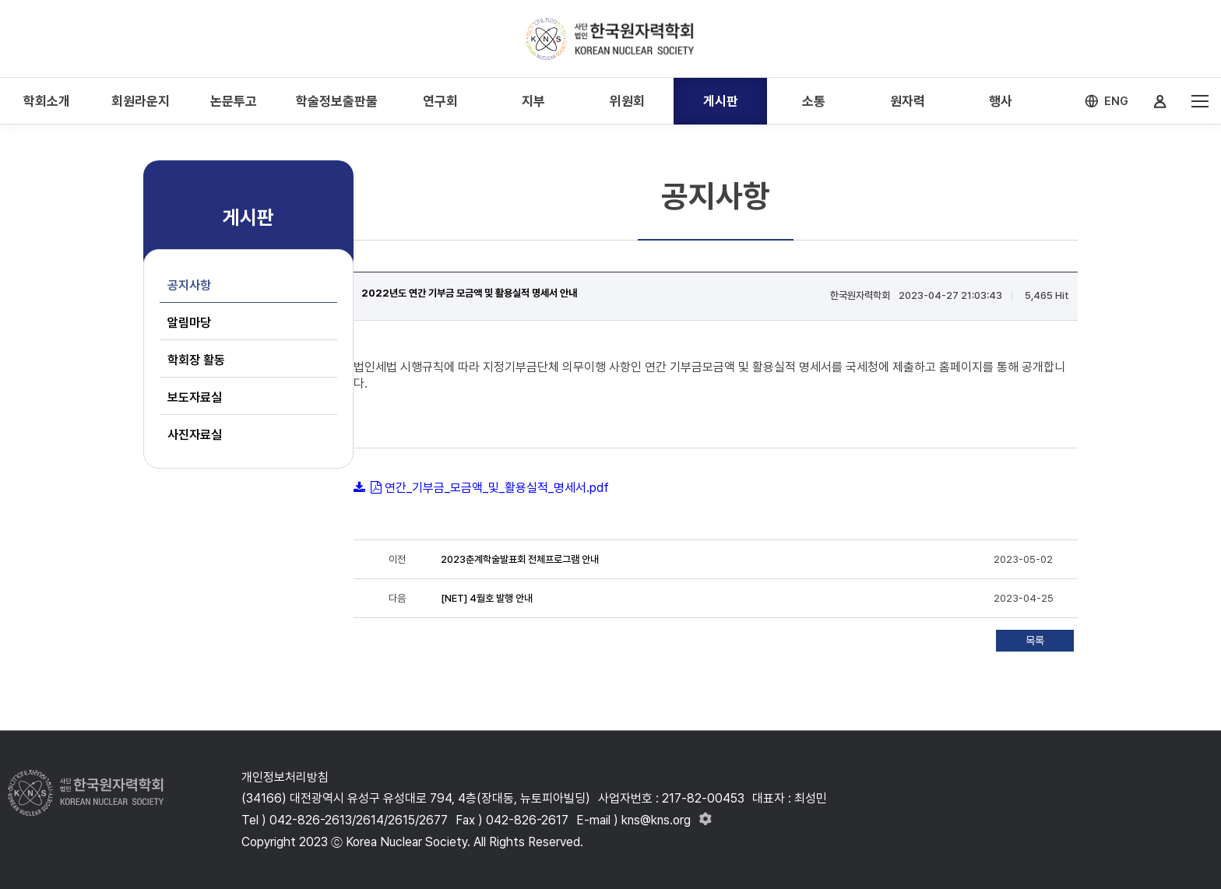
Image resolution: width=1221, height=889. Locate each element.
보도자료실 (194, 397)
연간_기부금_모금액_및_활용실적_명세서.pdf (497, 487)
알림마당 (189, 322)
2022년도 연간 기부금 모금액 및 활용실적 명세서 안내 (469, 293)
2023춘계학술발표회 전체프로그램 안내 (520, 559)
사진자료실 (194, 434)
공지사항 (189, 285)
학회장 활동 (196, 360)
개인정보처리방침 (285, 777)
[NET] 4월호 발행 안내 (487, 598)
